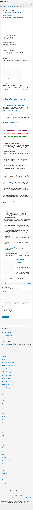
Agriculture (3, 359)
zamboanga (3, 482)
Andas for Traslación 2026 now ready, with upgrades (15, 99)
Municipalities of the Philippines (6, 445)
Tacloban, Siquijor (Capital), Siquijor (7, 336)
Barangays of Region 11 (5, 366)
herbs (2, 426)
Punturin (25, 92)
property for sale (4, 457)
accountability (4, 356)
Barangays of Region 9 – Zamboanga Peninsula (9, 387)
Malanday (11, 91)
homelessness (4, 429)
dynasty (3, 400)
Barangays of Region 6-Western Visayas (7, 382)
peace (2, 451)
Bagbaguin (8, 89)
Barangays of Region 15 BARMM (6, 372)
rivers (2, 467)
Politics (3, 454)
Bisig (17, 89)
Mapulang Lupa (18, 91)
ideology (3, 435)
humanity (3, 432)
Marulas (22, 91)
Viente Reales (17, 93)
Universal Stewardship (16, 344)
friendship (3, 413)
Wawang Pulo (21, 93)
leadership (3, 439)
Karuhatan (23, 90)
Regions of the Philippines (5, 463)
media (2, 444)
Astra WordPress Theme (23, 505)
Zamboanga (4, 1)
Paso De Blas (13, 92)
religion (3, 464)
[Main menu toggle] (31, 4)
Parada (5, 92)
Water (2, 479)
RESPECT (3, 344)
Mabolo (8, 91)
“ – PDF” (12, 122)
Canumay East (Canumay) (23, 89)
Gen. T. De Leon (17, 90)
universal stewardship (5, 473)
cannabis (3, 390)
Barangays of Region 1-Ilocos (6, 363)
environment (3, 407)
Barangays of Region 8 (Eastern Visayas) (8, 385)
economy (3, 401)
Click (5, 17)
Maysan (25, 91)
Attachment (4, 309)
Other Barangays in (15, 17)
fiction (2, 409)
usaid (2, 476)
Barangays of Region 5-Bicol (6, 381)
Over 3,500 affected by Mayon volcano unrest (14, 105)
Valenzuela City (11, 87)
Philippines (10, 15)
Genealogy (3, 416)
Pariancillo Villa (8, 92)
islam (2, 438)
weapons (3, 480)
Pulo (22, 92)
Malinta (14, 91)
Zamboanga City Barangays (6, 483)
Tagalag (11, 93)
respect (3, 466)
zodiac (3, 485)
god (2, 419)
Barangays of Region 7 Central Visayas (7, 384)
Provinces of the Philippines (6, 460)
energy (3, 403)
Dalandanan (13, 90)
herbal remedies (4, 425)
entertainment (4, 406)
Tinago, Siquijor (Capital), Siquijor (6, 332)
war (2, 477)
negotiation (3, 447)
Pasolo (17, 92)
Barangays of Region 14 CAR (6, 371)
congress (3, 397)
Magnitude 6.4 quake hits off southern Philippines (15, 110)
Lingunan (5, 91)
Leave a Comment (5, 12)
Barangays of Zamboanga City (6, 388)
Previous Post (3, 283)
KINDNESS (6, 344)
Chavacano (3, 391)
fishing (3, 410)
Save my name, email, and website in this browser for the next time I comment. (15, 306)
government (3, 420)
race (2, 461)
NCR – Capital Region (18, 87)
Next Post (30, 283)
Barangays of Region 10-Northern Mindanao (8, 365)
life (2, 441)
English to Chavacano (5, 404)
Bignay (15, 89)
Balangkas (12, 89)
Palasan (28, 91)
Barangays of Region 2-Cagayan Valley (7, 375)
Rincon (28, 92)
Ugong (13, 93)
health (2, 423)
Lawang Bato (28, 90)
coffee (3, 394)
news (2, 448)
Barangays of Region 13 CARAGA (6, 369)
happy (2, 422)
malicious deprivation (5, 442)
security (3, 470)
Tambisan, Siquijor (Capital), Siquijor (7, 335)
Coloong (9, 90)
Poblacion (19, 92)
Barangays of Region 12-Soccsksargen (7, 368)
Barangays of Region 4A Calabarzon (7, 378)
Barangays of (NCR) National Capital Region (15, 12)
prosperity (3, 458)
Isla (21, 90)
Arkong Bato (5, 89)
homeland (3, 428)
